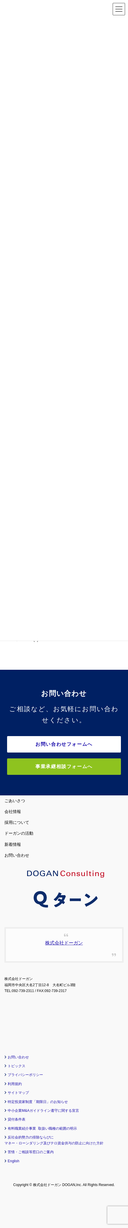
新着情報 (12, 844)
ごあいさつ (14, 800)
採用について (16, 822)
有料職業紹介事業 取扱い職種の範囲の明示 (42, 1128)
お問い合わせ (16, 855)
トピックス (16, 1066)
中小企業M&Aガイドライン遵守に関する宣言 (43, 1111)
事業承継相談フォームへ (64, 766)
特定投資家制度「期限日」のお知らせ (38, 1102)
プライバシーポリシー (25, 1075)
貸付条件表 (16, 1119)
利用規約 (15, 1084)
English (13, 1161)
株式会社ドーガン (64, 942)
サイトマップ (18, 1093)
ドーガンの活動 (18, 833)
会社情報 (12, 811)
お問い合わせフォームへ (64, 744)
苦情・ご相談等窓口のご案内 (31, 1152)
